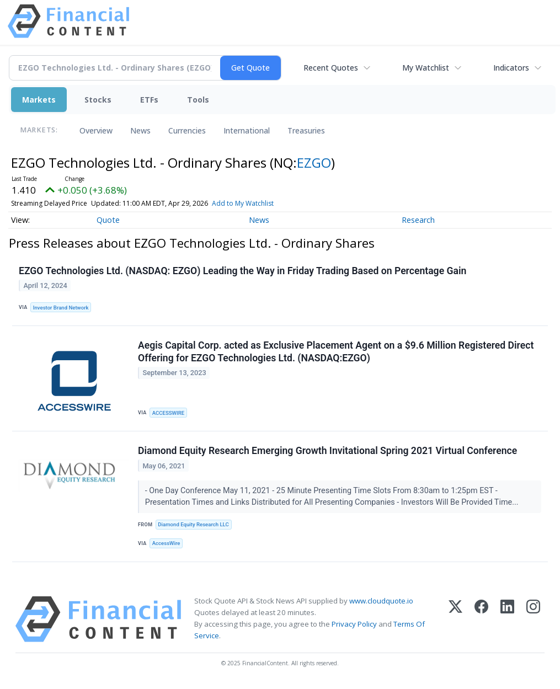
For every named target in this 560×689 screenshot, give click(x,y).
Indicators (511, 67)
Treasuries (306, 130)
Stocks (97, 99)
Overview (96, 130)
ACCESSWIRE (168, 413)
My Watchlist (425, 67)
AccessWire (166, 543)
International (246, 130)
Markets (39, 99)
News (140, 130)
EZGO (314, 162)
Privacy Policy (354, 624)
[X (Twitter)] (455, 619)
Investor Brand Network (61, 308)
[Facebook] (481, 619)
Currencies (187, 130)
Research (418, 220)
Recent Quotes (330, 67)
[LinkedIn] (507, 619)
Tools (198, 99)
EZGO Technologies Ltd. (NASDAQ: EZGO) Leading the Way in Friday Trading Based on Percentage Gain (242, 270)
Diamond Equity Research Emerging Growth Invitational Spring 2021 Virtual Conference (327, 450)
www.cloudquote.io (381, 601)
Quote (108, 220)
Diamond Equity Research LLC (193, 524)
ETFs (149, 99)
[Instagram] (533, 619)
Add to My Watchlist (243, 203)
